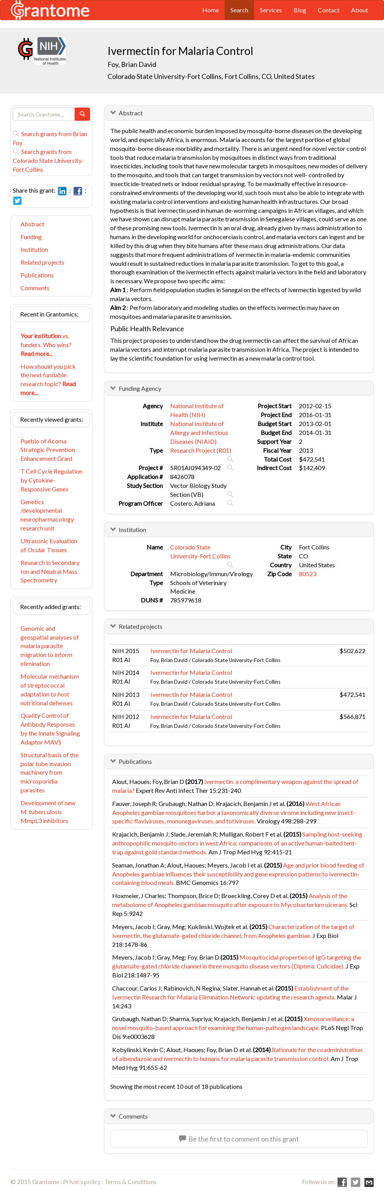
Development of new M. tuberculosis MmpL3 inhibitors (47, 811)
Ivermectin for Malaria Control (191, 650)
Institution (34, 249)
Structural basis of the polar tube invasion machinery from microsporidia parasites (49, 772)
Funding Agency (140, 388)
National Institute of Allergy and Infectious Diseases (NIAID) (199, 432)
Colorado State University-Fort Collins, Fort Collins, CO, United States (211, 76)
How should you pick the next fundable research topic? (48, 380)
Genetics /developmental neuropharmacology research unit (47, 515)
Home (210, 10)
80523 (307, 573)
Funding (31, 236)
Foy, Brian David (132, 64)
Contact (329, 10)
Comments (34, 287)
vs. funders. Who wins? (46, 344)
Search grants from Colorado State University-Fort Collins (48, 160)
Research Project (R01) (200, 450)
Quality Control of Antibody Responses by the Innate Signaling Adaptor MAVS (50, 729)
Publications (37, 275)
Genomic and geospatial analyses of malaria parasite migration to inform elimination (49, 646)
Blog (300, 10)
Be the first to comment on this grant (239, 1139)
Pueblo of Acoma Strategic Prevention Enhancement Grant (47, 449)
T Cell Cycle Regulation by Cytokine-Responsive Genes (51, 480)
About (359, 10)
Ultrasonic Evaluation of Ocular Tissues (48, 545)
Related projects (42, 262)
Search (239, 10)
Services (271, 10)
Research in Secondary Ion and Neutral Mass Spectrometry (50, 571)
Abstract (32, 224)
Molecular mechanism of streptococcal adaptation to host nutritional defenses (49, 690)
